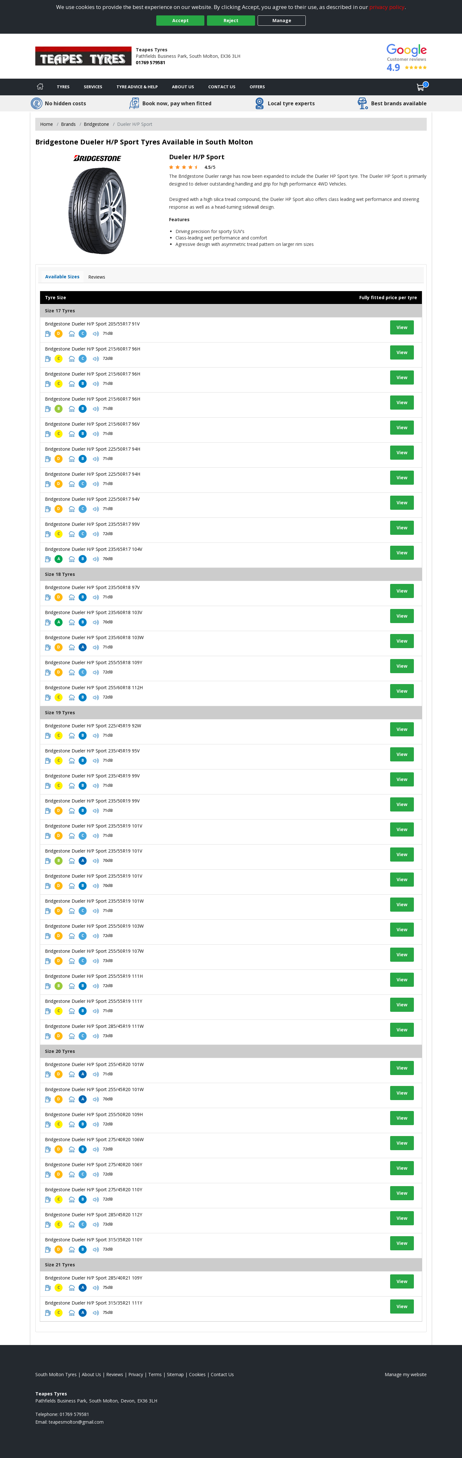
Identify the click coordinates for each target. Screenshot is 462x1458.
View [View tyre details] (402, 327)
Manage (281, 20)
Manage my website (406, 1374)
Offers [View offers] (257, 87)
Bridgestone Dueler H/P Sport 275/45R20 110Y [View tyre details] (93, 1189)
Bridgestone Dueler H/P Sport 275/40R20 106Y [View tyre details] (93, 1164)
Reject (231, 20)
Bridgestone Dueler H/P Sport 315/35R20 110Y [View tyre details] (93, 1240)
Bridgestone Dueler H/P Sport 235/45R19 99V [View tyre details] (92, 776)
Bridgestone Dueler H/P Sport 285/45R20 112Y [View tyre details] (93, 1214)
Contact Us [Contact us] (221, 87)
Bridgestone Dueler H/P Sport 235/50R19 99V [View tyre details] (92, 801)
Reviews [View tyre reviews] (96, 277)
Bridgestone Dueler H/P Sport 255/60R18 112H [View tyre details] (94, 687)
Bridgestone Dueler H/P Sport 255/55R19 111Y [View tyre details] (93, 1001)
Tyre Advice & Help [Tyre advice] (137, 87)
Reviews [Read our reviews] (114, 1374)
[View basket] (421, 87)
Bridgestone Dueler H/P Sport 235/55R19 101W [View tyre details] (94, 901)
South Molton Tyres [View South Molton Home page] (56, 1374)
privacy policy (387, 7)
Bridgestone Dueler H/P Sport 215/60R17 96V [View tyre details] (92, 424)
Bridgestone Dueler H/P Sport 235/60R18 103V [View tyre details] (93, 612)
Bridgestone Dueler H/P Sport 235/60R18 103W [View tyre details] (94, 637)
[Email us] (76, 1422)
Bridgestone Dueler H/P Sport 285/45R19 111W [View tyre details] (94, 1026)
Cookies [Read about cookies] (197, 1374)
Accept (180, 20)
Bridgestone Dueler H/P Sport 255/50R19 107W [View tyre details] (94, 951)
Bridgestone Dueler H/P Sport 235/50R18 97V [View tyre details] (92, 587)
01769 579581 (150, 62)
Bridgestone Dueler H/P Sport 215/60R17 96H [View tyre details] (92, 349)
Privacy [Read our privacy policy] (135, 1374)
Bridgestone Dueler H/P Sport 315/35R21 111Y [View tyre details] (93, 1303)
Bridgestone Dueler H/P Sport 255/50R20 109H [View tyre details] (94, 1114)
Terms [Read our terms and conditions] (155, 1374)
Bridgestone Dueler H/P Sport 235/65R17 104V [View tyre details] (93, 549)
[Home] (40, 87)
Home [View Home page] (46, 124)
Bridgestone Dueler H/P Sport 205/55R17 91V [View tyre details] (92, 324)
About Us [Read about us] (91, 1374)
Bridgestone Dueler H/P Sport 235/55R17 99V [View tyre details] (92, 524)
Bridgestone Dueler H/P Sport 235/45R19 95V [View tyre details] (92, 751)
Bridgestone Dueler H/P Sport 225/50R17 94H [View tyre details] (92, 449)
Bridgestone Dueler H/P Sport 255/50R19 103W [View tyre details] (94, 926)
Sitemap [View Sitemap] (175, 1374)
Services (93, 87)
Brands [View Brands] (68, 124)
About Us (183, 87)
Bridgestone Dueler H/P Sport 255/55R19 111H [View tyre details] (94, 976)
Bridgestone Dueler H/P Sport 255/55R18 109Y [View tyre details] (93, 662)
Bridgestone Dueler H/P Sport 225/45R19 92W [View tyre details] (93, 726)
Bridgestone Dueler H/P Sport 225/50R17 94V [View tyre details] (92, 499)
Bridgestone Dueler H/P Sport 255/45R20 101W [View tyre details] (94, 1064)
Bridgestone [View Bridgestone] (96, 124)
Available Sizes (62, 276)
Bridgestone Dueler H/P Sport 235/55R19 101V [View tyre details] (93, 826)
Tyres (63, 87)
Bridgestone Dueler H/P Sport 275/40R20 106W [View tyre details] (94, 1139)
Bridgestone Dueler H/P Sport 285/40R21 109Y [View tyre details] (93, 1278)
